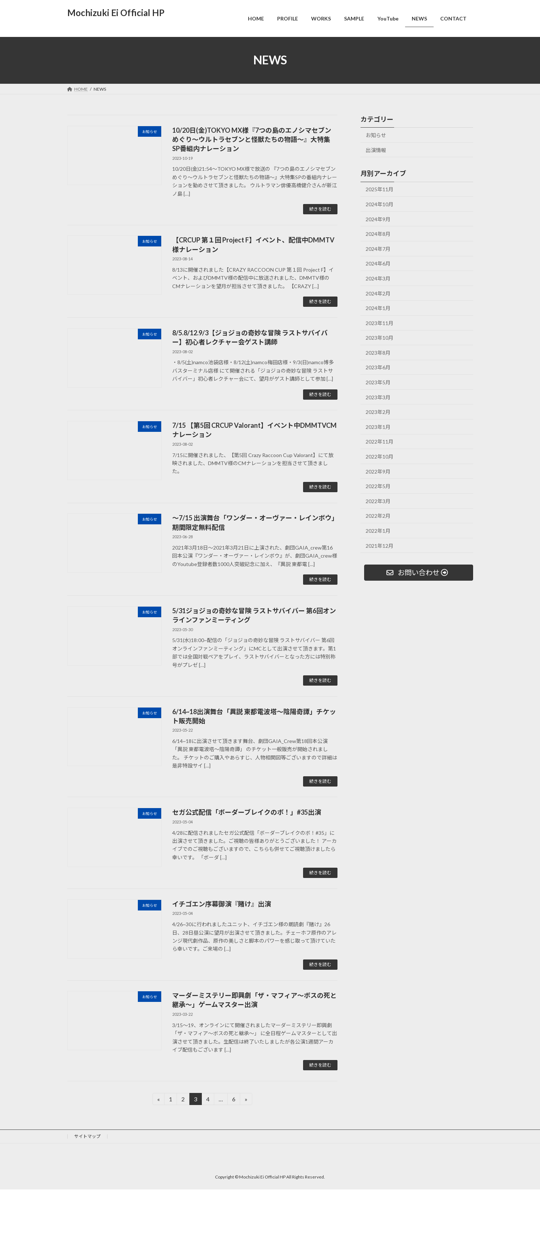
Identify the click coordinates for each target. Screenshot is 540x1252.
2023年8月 (378, 353)
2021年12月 (379, 545)
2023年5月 (378, 382)
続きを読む (320, 209)
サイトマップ (87, 1136)
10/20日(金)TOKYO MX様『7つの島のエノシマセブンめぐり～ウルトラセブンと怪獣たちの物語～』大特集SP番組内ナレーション (251, 139)
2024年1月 (378, 308)
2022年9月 (378, 471)
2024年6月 (378, 263)
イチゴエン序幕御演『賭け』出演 (221, 904)
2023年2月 (378, 412)
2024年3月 (378, 278)
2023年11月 (379, 323)
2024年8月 (378, 234)
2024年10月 (379, 204)
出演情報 (376, 150)
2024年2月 (378, 293)
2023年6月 (378, 367)
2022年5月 (378, 486)
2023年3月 (378, 397)
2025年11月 (379, 189)
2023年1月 (378, 427)
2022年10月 (379, 456)
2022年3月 (378, 501)
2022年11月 (379, 441)
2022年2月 (378, 516)
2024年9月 (378, 219)
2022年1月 (378, 531)
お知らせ (376, 135)
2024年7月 (378, 249)
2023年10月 (379, 338)
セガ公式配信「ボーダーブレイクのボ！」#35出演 (246, 812)
